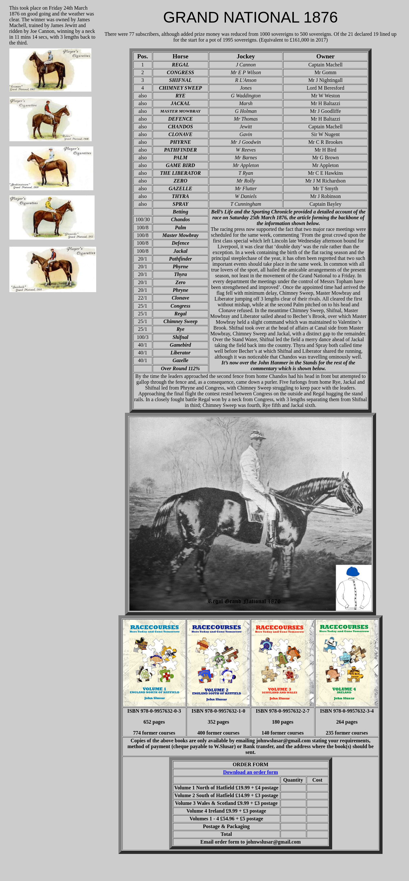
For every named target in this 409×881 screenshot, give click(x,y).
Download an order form (250, 772)
